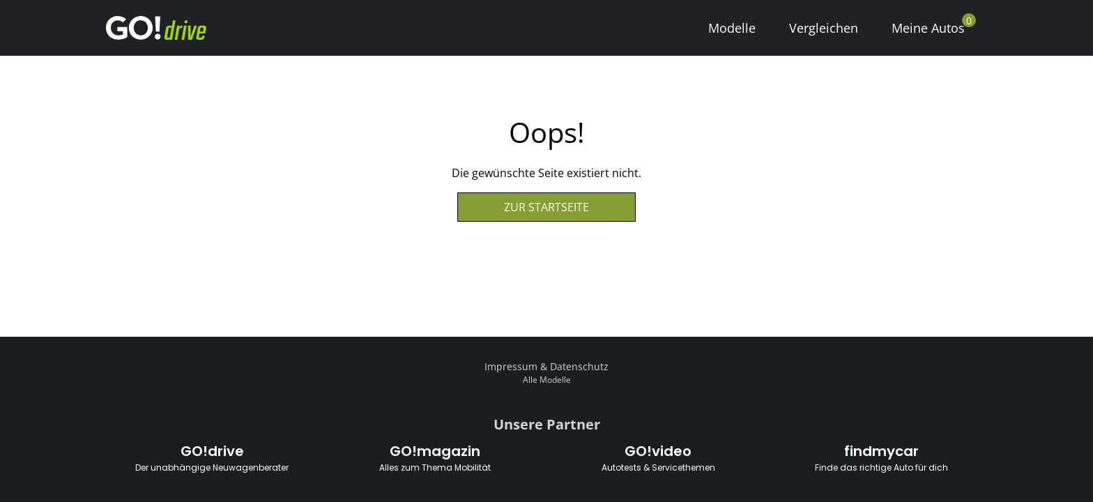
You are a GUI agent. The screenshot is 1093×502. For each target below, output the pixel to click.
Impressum (510, 366)
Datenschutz (579, 366)
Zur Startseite (546, 207)
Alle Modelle (547, 380)
